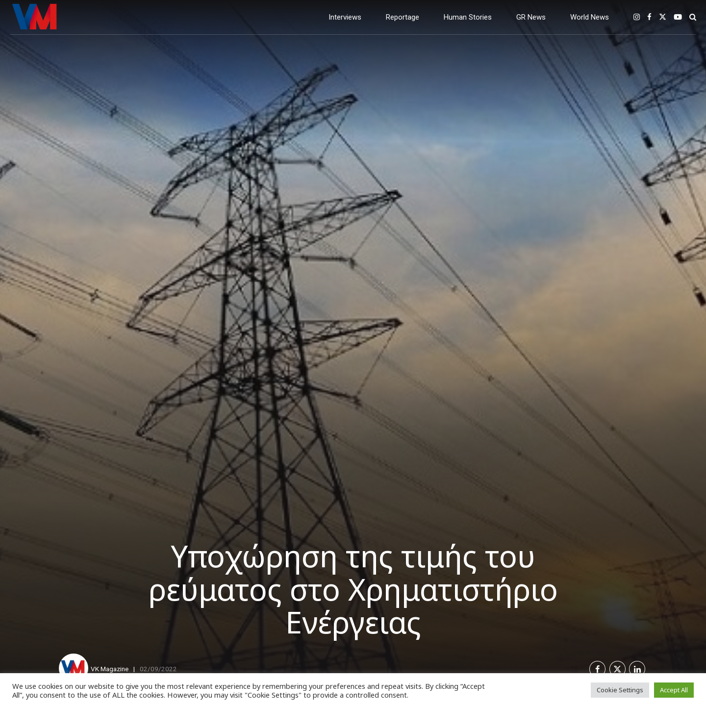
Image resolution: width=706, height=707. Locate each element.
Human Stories (468, 17)
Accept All (674, 689)
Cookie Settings (620, 689)
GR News (531, 17)
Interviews (344, 17)
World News (589, 17)
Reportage (402, 17)
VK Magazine (109, 669)
